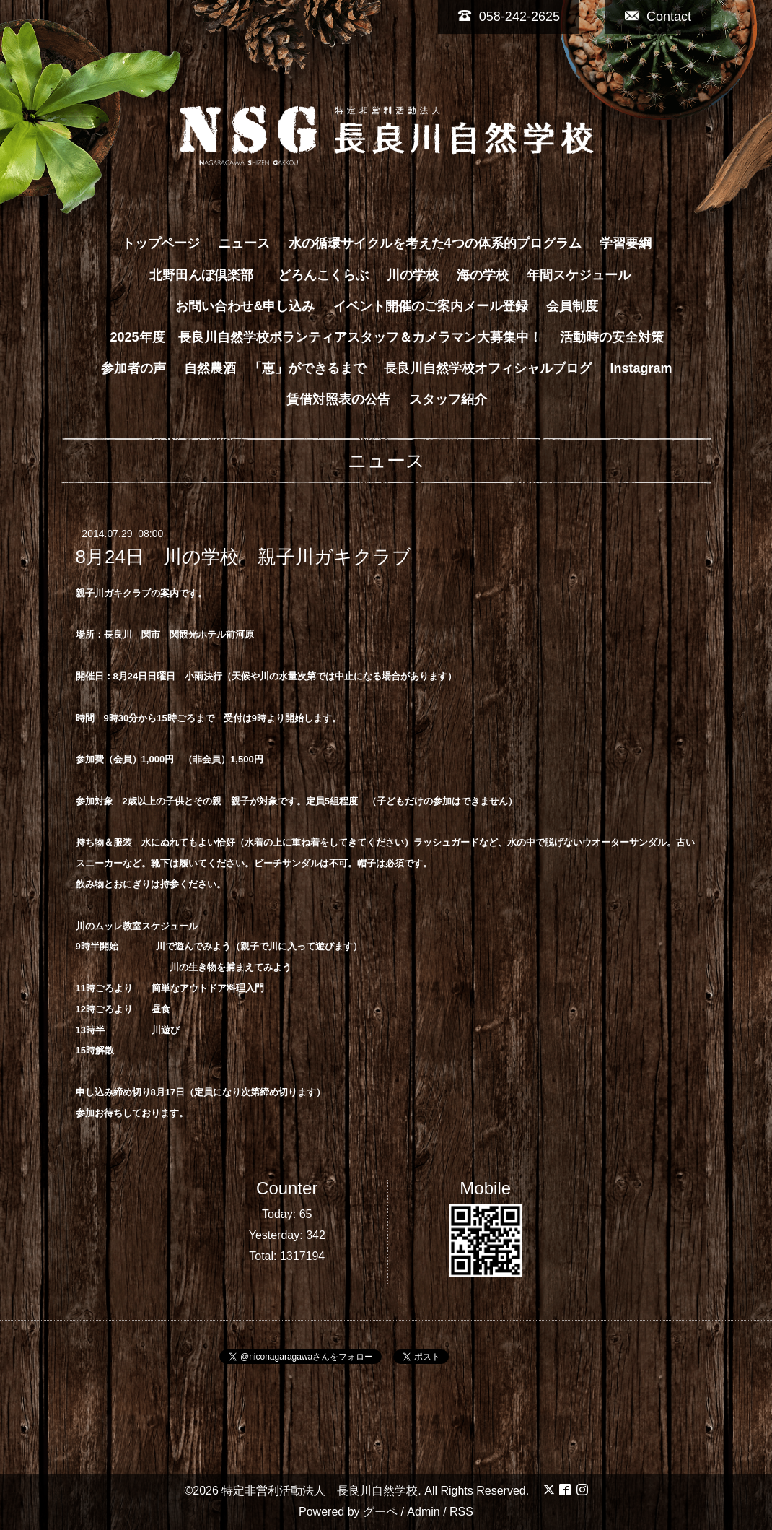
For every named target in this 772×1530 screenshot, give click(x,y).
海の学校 (483, 275)
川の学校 (413, 275)
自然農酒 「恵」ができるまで (275, 368)
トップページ (161, 243)
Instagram (641, 368)
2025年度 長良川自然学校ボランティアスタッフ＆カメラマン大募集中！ (325, 337)
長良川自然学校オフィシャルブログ (488, 368)
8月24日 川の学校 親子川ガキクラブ (243, 557)
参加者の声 (133, 368)
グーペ (380, 1511)
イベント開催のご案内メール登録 (430, 306)
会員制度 (572, 306)
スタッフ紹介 (448, 399)
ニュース (244, 243)
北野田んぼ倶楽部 (207, 275)
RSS (461, 1511)
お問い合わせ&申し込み (245, 306)
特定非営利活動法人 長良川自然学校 (319, 1491)
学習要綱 (626, 243)
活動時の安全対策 (612, 337)
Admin (423, 1511)
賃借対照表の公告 (338, 399)
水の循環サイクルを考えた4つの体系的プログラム (435, 243)
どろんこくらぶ (323, 275)
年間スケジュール (579, 275)
